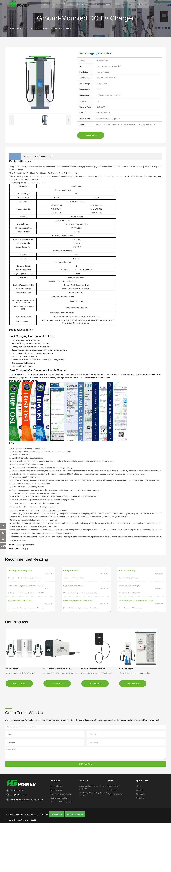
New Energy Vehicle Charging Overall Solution (93, 842)
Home (51, 4)
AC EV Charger (56, 834)
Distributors (86, 4)
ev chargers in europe (70, 571)
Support (109, 4)
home (22, 28)
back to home (73, 863)
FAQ (64, 156)
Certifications (50, 156)
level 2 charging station (101, 658)
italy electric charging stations (73, 582)
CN (159, 4)
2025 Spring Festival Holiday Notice (20, 571)
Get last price (91, 135)
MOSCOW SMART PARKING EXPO (20, 594)
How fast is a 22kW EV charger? (129, 582)
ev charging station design (127, 571)
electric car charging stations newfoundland (77, 594)
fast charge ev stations (26, 544)
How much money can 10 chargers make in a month (136, 594)
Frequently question (115, 842)
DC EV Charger (38, 28)
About (61, 4)
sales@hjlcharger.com (18, 843)
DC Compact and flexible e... (63, 658)
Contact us (143, 4)
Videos (99, 4)
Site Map (55, 863)
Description (33, 156)
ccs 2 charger (15, 715)
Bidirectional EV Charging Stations (63, 850)
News (131, 4)
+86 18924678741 (17, 839)
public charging (23, 548)
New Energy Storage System (61, 842)
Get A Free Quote (85, 812)
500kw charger (16, 658)
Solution (121, 4)
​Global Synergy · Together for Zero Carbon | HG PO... (26, 582)
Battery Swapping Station (60, 846)
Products (72, 4)
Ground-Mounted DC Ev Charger (57, 28)
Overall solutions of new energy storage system (93, 835)
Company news (113, 834)
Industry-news (113, 838)
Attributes (17, 156)
